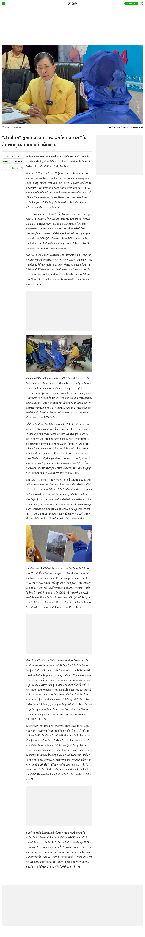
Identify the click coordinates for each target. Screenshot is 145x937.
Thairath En (131, 3)
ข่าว (109, 127)
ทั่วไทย (117, 127)
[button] (4, 168)
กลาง (125, 127)
